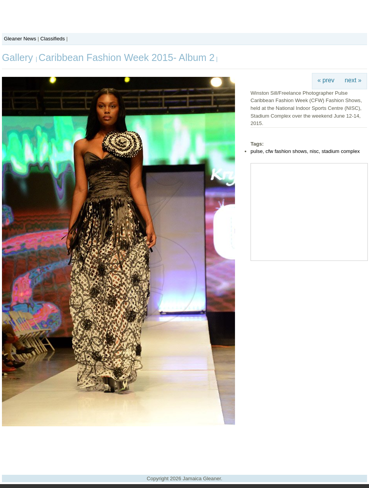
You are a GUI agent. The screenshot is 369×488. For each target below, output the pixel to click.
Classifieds (52, 39)
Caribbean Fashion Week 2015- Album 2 (126, 57)
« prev (325, 80)
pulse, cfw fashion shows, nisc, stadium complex (305, 151)
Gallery (19, 57)
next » (353, 80)
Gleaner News (20, 39)
